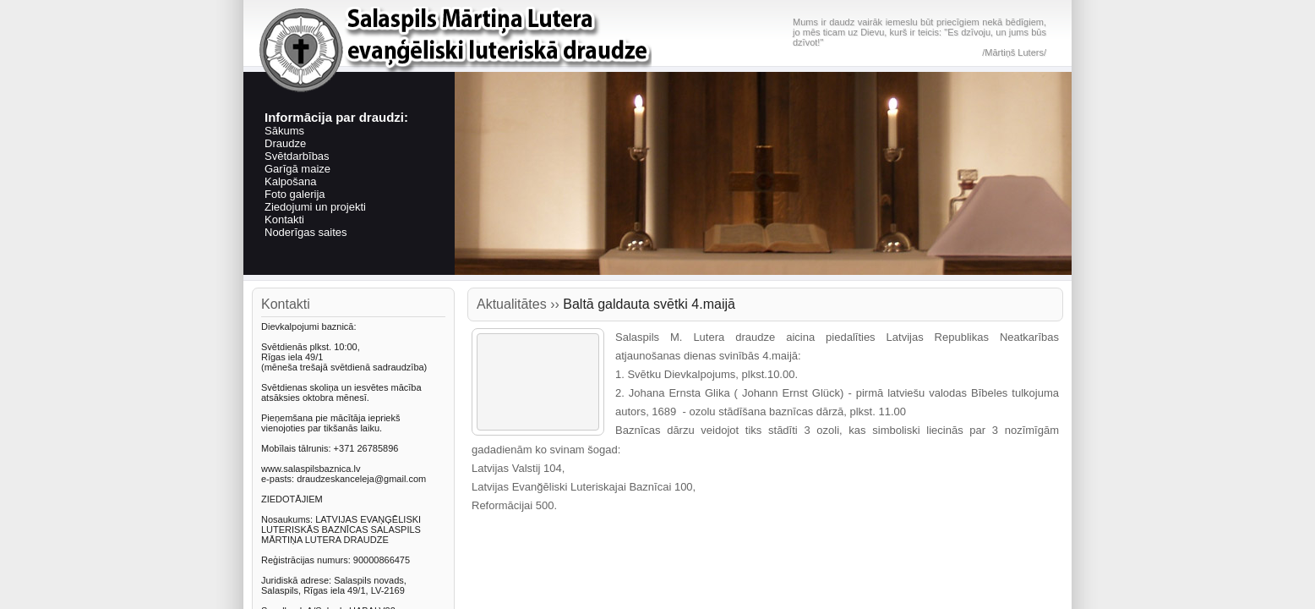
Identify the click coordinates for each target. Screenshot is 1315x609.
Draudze (285, 143)
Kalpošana (290, 181)
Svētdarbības (297, 156)
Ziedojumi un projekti (315, 206)
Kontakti (284, 219)
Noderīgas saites (306, 232)
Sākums (284, 130)
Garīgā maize (297, 168)
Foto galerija (295, 194)
